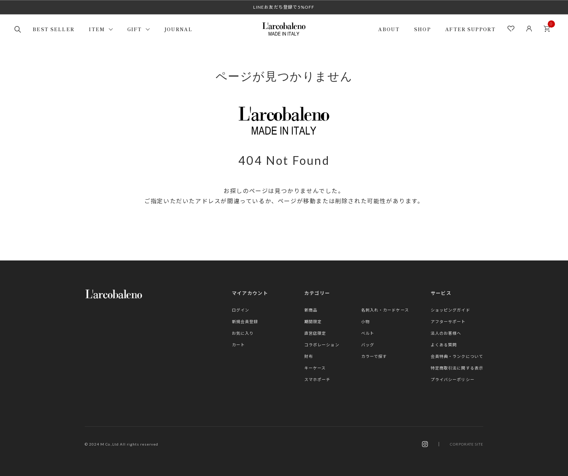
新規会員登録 (245, 321)
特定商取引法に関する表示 (457, 368)
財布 (308, 356)
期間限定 (313, 321)
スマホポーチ (317, 379)
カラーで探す (374, 356)
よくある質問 (444, 344)
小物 (365, 321)
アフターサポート (448, 321)
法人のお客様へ (446, 333)
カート (549, 27)
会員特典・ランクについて (457, 356)
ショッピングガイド (450, 310)
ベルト (367, 333)
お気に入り (243, 333)
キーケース (315, 368)
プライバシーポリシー (453, 379)
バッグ (367, 344)
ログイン (240, 310)
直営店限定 (315, 333)
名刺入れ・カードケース (385, 310)
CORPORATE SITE (466, 444)
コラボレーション (321, 344)
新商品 (310, 310)
